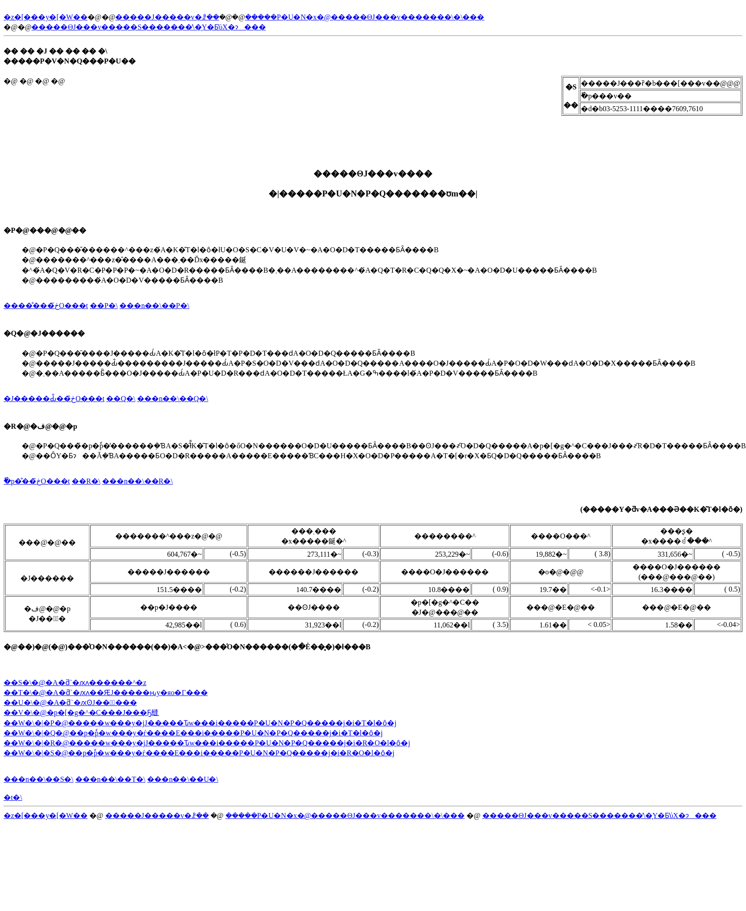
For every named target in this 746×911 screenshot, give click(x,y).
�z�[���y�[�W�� (46, 17)
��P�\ (104, 305)
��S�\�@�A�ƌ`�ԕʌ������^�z (75, 682)
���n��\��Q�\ (172, 398)
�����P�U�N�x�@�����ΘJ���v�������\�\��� (364, 17)
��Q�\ (120, 398)
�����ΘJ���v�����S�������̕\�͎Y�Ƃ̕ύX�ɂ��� (148, 27)
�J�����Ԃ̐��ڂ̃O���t (54, 398)
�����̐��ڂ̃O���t (46, 305)
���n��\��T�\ (110, 779)
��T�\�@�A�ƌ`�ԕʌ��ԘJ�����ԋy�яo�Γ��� (106, 692)
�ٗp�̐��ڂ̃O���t (37, 481)
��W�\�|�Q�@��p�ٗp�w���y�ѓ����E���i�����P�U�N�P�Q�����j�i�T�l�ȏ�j (193, 733)
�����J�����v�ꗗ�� (167, 17)
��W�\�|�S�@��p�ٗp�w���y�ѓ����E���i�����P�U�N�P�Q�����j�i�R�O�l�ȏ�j (199, 753)
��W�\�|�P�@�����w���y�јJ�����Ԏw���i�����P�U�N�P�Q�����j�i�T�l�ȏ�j (200, 723)
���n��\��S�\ (39, 779)
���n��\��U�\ (182, 779)
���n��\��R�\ (137, 481)
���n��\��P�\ (154, 305)
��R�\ (86, 481)
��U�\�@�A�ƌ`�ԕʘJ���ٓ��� (70, 702)
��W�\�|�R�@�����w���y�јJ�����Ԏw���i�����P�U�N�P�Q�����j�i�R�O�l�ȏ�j (207, 743)
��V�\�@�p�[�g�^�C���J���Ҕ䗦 (81, 712)
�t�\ (13, 797)
